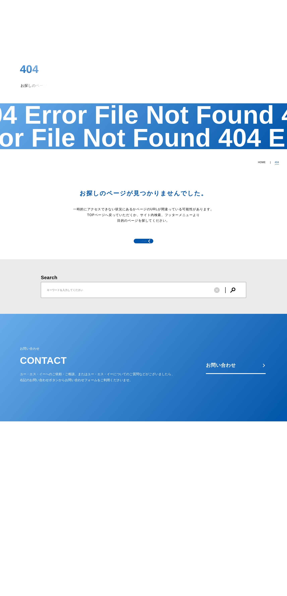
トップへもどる (135, 249)
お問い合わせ (236, 380)
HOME (262, 162)
